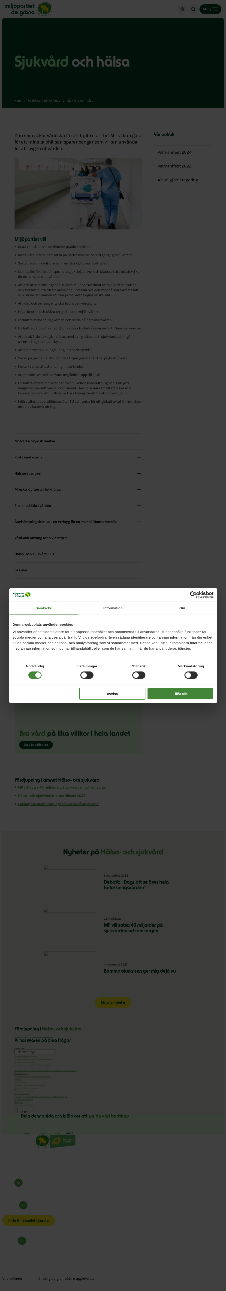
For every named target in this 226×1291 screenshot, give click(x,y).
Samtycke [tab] (44, 608)
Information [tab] (113, 608)
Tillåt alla (180, 693)
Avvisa (112, 693)
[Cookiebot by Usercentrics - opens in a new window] (193, 594)
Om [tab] (182, 608)
